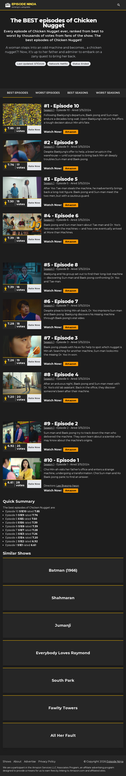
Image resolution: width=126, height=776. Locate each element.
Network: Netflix (58, 63)
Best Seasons (77, 92)
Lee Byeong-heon (67, 485)
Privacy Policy (47, 761)
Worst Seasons (108, 92)
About (17, 761)
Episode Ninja (115, 761)
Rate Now (34, 129)
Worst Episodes (47, 92)
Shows (7, 761)
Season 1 (49, 110)
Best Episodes (17, 92)
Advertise (30, 761)
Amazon (70, 131)
